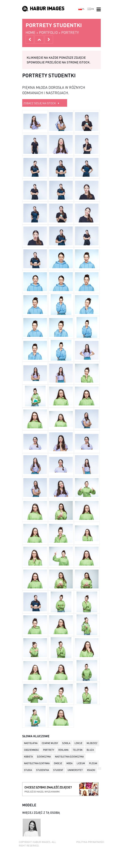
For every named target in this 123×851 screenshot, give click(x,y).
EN (90, 9)
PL (81, 9)
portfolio (48, 32)
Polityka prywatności (90, 842)
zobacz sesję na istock (41, 103)
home (30, 32)
